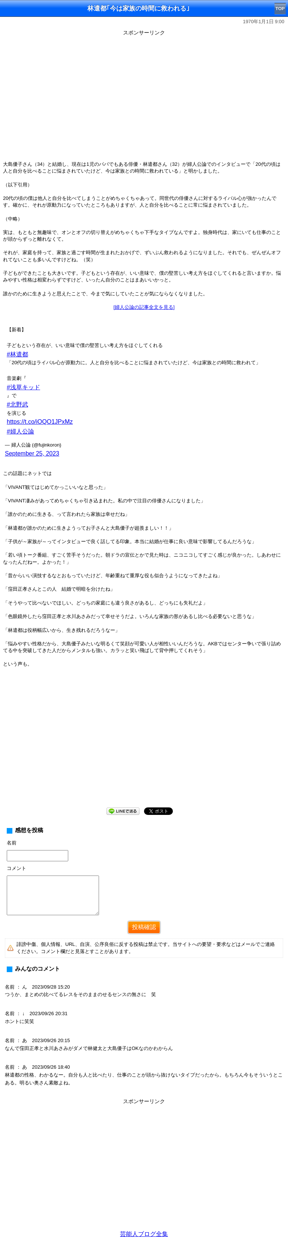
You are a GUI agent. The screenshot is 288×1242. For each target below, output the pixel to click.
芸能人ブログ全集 (144, 1234)
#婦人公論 (20, 431)
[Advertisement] (144, 743)
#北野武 (17, 404)
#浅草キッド (23, 387)
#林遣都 (17, 354)
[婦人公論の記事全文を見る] (143, 307)
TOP (280, 8)
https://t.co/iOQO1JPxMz (40, 421)
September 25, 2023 (32, 453)
